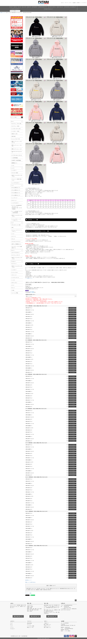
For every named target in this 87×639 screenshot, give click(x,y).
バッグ (12, 185)
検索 (21, 11)
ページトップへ (76, 600)
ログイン (62, 2)
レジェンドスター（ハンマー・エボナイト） (16, 220)
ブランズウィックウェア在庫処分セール (17, 247)
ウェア (4, 12)
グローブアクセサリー (16, 252)
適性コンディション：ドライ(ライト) (17, 142)
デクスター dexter (15, 172)
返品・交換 (46, 603)
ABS (12, 227)
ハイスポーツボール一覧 (16, 128)
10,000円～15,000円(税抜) (16, 160)
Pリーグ (13, 287)
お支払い (12, 603)
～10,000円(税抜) (15, 157)
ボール (12, 121)
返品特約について (28, 580)
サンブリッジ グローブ (16, 255)
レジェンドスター (15, 272)
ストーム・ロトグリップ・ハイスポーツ (17, 231)
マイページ (67, 2)
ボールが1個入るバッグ (16, 187)
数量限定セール (14, 162)
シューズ (12, 168)
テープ (13, 285)
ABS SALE (14, 136)
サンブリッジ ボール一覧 (16, 123)
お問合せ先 (63, 603)
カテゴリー (12, 621)
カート (71, 2)
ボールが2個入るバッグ (16, 190)
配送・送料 (29, 603)
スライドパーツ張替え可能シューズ (17, 180)
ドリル (13, 165)
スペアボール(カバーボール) (17, 155)
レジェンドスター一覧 (16, 138)
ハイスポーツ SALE (15, 131)
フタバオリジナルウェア (16, 241)
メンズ (13, 233)
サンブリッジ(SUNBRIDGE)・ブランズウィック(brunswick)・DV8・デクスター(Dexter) (17, 207)
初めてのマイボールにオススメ (17, 152)
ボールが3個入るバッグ (16, 192)
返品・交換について (47, 627)
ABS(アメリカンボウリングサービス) (17, 176)
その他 (13, 290)
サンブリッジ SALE (15, 126)
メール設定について (28, 278)
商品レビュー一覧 (30, 627)
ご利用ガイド (79, 2)
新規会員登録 (29, 623)
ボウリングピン (14, 282)
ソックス (13, 280)
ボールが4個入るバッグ (16, 195)
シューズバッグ (14, 197)
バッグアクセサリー (15, 202)
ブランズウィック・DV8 (16, 224)
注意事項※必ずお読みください (31, 294)
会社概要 (62, 621)
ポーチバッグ (14, 200)
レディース (14, 236)
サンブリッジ (14, 263)
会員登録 (74, 2)
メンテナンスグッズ (15, 277)
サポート (45, 621)
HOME (1, 12)
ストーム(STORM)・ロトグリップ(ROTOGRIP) (17, 212)
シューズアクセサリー (16, 182)
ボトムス (13, 238)
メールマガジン (84, 2)
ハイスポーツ (14, 170)
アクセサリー (13, 261)
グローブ (12, 250)
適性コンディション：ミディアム (17, 146)
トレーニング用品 (15, 292)
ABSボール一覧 (14, 133)
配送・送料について (47, 624)
